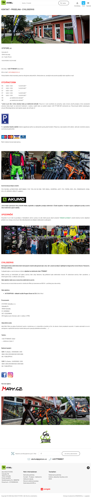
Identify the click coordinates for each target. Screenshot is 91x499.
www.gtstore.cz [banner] (9, 2)
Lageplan (87, 496)
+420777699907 (58, 459)
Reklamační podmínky (55, 475)
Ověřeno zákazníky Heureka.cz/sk (58, 477)
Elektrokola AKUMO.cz (29, 483)
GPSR (50, 479)
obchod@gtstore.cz (14, 72)
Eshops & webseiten (69, 496)
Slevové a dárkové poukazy (30, 481)
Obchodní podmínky (28, 475)
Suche (64, 3)
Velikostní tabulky (28, 479)
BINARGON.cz (79, 496)
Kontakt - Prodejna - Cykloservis (32, 477)
